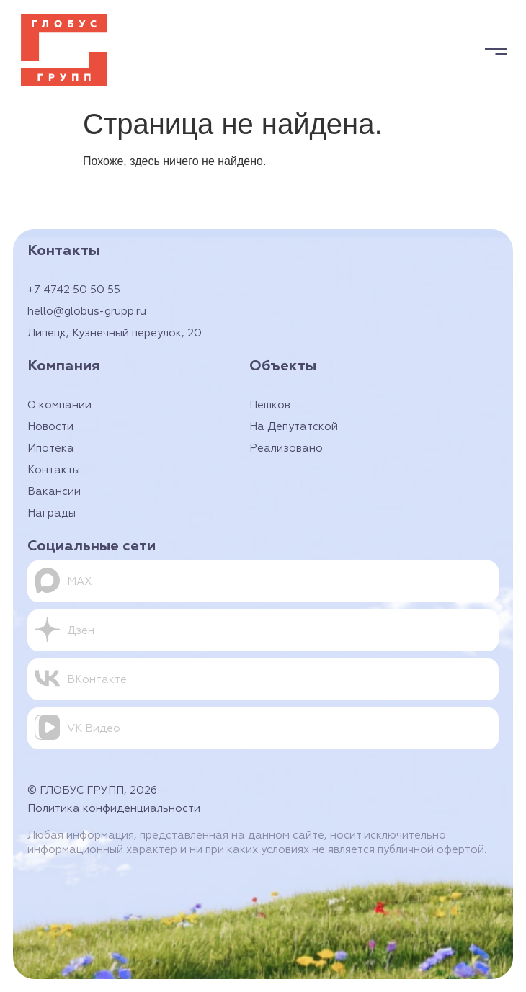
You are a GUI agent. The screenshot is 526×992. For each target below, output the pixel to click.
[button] (495, 51)
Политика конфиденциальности (113, 808)
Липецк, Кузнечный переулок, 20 (114, 333)
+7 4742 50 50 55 (73, 290)
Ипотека (50, 448)
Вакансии (54, 491)
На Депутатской (293, 426)
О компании (59, 405)
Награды (51, 513)
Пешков (269, 405)
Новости (50, 426)
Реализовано (286, 448)
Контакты (53, 470)
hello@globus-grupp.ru (86, 311)
